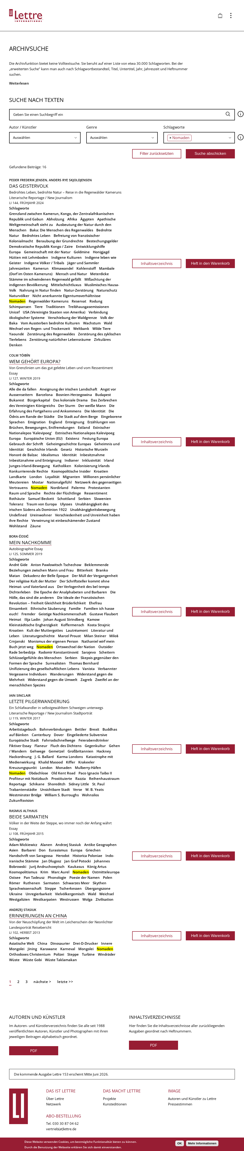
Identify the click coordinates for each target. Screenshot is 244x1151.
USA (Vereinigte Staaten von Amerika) (54, 312)
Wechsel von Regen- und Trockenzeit (39, 328)
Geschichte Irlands (42, 449)
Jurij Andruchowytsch (47, 866)
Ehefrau (95, 603)
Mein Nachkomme (30, 542)
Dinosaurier (60, 943)
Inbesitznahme (92, 455)
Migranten (71, 476)
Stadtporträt (82, 713)
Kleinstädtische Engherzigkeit (33, 625)
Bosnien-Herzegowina (74, 394)
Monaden (64, 767)
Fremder (28, 614)
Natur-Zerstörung (78, 290)
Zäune (35, 526)
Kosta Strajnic (98, 625)
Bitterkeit (85, 570)
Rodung (95, 301)
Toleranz (16, 504)
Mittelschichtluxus (66, 284)
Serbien (84, 498)
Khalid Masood (50, 762)
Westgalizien (19, 899)
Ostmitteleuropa (106, 872)
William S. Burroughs (62, 795)
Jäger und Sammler (83, 263)
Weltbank (81, 328)
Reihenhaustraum (104, 778)
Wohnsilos (90, 795)
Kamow (93, 619)
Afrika (72, 219)
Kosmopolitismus (23, 872)
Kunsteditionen (115, 1104)
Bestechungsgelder (102, 241)
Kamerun (41, 268)
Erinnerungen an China (38, 916)
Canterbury (41, 734)
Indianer (72, 460)
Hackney (104, 751)
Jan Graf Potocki (77, 861)
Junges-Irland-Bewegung (29, 465)
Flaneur (40, 745)
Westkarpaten (45, 899)
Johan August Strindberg (64, 619)
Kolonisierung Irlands (92, 465)
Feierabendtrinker (94, 740)
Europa (15, 252)
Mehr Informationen (202, 1143)
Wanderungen (62, 674)
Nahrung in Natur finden (40, 290)
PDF (33, 1050)
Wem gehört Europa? (34, 361)
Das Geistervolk (28, 186)
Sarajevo (89, 652)
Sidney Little (79, 784)
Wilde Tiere (101, 328)
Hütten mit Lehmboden (28, 257)
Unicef (14, 312)
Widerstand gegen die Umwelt (52, 679)
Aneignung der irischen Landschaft (68, 389)
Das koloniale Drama (70, 400)
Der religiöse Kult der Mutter (32, 581)
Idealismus (50, 455)
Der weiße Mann (92, 405)
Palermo (78, 487)
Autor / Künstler (23, 127)
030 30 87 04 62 (65, 1123)
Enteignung (74, 422)
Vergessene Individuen (28, 674)
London (35, 476)
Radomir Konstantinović (59, 652)
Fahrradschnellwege (58, 740)
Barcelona (44, 394)
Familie (75, 608)
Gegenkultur (95, 745)
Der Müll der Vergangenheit (95, 575)
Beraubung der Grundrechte (59, 241)
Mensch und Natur (71, 274)
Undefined (18, 515)
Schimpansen (20, 306)
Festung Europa (95, 438)
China (42, 943)
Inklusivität (91, 460)
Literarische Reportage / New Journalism (40, 197)
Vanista (88, 668)
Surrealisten (56, 663)
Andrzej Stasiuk (68, 844)
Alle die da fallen (23, 389)
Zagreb (86, 679)
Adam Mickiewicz (23, 844)
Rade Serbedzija (22, 652)
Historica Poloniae (87, 855)
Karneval (67, 949)
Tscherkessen (70, 888)
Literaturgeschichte (39, 636)
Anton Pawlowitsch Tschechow (56, 564)
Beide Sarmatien (28, 817)
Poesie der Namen (84, 877)
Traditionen (55, 306)
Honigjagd (101, 252)
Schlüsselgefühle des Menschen (35, 657)
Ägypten (87, 219)
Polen (107, 877)
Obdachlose (38, 773)
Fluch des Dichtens (65, 745)
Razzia (80, 778)
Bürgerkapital (38, 400)
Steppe (50, 888)
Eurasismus (58, 850)
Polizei (59, 954)
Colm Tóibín (19, 355)
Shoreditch (57, 784)
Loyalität (52, 476)
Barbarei (28, 850)
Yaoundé (16, 334)
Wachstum (92, 323)
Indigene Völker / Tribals (44, 263)
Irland (109, 460)
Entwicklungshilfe (90, 246)
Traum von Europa (41, 504)
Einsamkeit (18, 608)
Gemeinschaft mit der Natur (47, 252)
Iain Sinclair (20, 695)
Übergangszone (97, 888)
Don (42, 850)
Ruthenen (31, 883)
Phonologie (57, 877)
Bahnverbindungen (55, 729)
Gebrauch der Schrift (26, 444)
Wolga (87, 899)
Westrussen (69, 899)
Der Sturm (66, 405)
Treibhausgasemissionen (88, 306)
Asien (13, 850)
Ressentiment (95, 493)
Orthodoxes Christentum (29, 954)
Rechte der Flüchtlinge (62, 493)
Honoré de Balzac (23, 455)
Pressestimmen (180, 1104)
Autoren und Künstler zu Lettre (192, 1098)
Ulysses (66, 504)
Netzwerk (53, 1104)
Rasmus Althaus (23, 811)
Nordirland (59, 487)
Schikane (37, 784)
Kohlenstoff (86, 268)
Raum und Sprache (25, 493)
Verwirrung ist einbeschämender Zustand (65, 520)
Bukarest (16, 400)
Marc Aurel (60, 872)
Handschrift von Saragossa (31, 855)
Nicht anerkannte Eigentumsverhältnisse (66, 295)
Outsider (105, 646)
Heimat (15, 619)
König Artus (96, 866)
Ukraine (15, 894)
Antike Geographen (100, 844)
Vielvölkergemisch (70, 894)
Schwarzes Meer (76, 883)
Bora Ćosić (19, 536)
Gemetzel (56, 751)
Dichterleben (20, 592)
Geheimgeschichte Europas (68, 444)
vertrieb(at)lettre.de (61, 1129)
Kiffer (70, 762)
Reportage (17, 784)
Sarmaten (51, 883)
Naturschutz (107, 290)
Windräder (106, 954)
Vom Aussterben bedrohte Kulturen (50, 323)
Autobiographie (21, 548)
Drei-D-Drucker (85, 943)
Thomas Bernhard (84, 663)
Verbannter (107, 668)
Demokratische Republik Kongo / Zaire (41, 246)
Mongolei (86, 949)
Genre (91, 127)
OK (179, 1143)
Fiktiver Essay (20, 745)
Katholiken (62, 465)
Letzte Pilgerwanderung (39, 701)
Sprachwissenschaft (25, 888)
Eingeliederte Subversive (87, 734)
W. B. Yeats (94, 789)
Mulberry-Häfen (88, 767)
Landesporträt (20, 927)
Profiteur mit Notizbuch (28, 778)
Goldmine (82, 252)
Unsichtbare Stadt (55, 789)
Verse (77, 789)
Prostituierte (61, 778)
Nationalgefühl (59, 482)
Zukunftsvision (21, 800)
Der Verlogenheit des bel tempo (83, 586)
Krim (44, 872)
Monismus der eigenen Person (53, 641)
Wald (108, 323)
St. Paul (98, 784)
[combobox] (45, 137)
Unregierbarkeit (39, 894)
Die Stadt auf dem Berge (78, 416)
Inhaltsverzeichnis (157, 263)
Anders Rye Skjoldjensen (70, 180)
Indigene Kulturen (66, 257)
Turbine (88, 954)
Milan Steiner (95, 636)
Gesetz (66, 449)
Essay (13, 373)
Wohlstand (18, 526)
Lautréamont (77, 630)
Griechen (93, 850)
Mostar (38, 482)
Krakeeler (86, 762)
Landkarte (17, 476)
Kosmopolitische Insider (71, 471)
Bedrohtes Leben (36, 235)
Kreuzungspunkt (23, 767)
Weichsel (106, 894)
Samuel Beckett (41, 498)
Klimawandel (62, 268)
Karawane (48, 949)
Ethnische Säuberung (48, 608)
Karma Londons (70, 756)
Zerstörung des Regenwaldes (51, 334)
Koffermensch (72, 625)
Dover (59, 734)
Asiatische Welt (21, 943)
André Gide (18, 564)
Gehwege (37, 751)
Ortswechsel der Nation (75, 646)
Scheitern (107, 652)
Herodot (62, 855)
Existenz (72, 438)
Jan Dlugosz (51, 861)
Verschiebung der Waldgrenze (72, 317)
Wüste (14, 959)
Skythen (99, 883)
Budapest (103, 394)
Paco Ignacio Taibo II (95, 773)
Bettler (80, 729)
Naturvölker (19, 295)
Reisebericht (41, 927)
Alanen (46, 844)
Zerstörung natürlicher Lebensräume (60, 339)
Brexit (94, 729)
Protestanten (99, 487)
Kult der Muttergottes (45, 630)
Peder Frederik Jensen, (29, 180)
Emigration (37, 422)
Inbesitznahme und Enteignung (35, 460)
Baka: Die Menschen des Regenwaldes (61, 230)
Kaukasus (76, 866)
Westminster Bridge (25, 795)
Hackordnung (20, 756)
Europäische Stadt (24, 740)
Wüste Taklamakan (61, 959)
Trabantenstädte (23, 789)
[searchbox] (45, 138)
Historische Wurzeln (91, 449)
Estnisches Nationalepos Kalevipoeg (84, 433)
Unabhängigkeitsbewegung (92, 509)
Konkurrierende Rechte (28, 471)
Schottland (66, 498)
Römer (14, 883)
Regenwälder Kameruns (48, 301)
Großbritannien (80, 751)
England (55, 422)
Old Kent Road (63, 773)
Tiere (38, 306)
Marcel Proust (69, 636)
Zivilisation (104, 899)
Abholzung (55, 219)
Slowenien (102, 498)
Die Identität (94, 411)
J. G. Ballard (44, 756)
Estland (84, 427)
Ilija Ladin (32, 619)
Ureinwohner (41, 515)
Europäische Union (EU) (43, 438)
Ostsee (15, 877)
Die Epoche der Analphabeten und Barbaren (70, 592)
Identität (69, 455)
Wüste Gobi (32, 959)
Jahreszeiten (19, 268)
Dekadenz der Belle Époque (46, 575)
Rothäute (17, 498)
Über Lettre (55, 1098)
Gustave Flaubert (103, 614)
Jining (32, 949)
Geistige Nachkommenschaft (62, 614)
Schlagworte (174, 127)
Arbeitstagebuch (22, 729)
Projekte (109, 1098)
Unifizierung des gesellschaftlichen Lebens (44, 668)
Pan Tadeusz (34, 877)
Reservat (79, 301)
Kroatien (101, 471)
